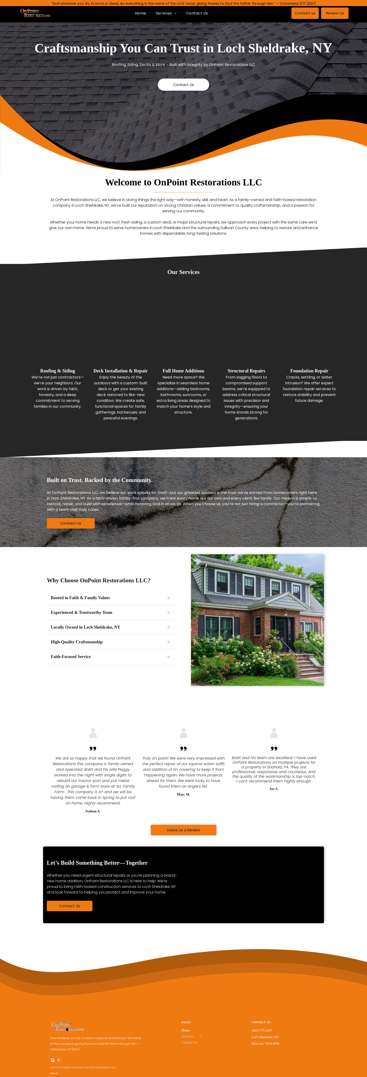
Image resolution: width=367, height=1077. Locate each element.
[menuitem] (140, 13)
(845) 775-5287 (262, 1028)
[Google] (52, 1059)
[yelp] (58, 1059)
